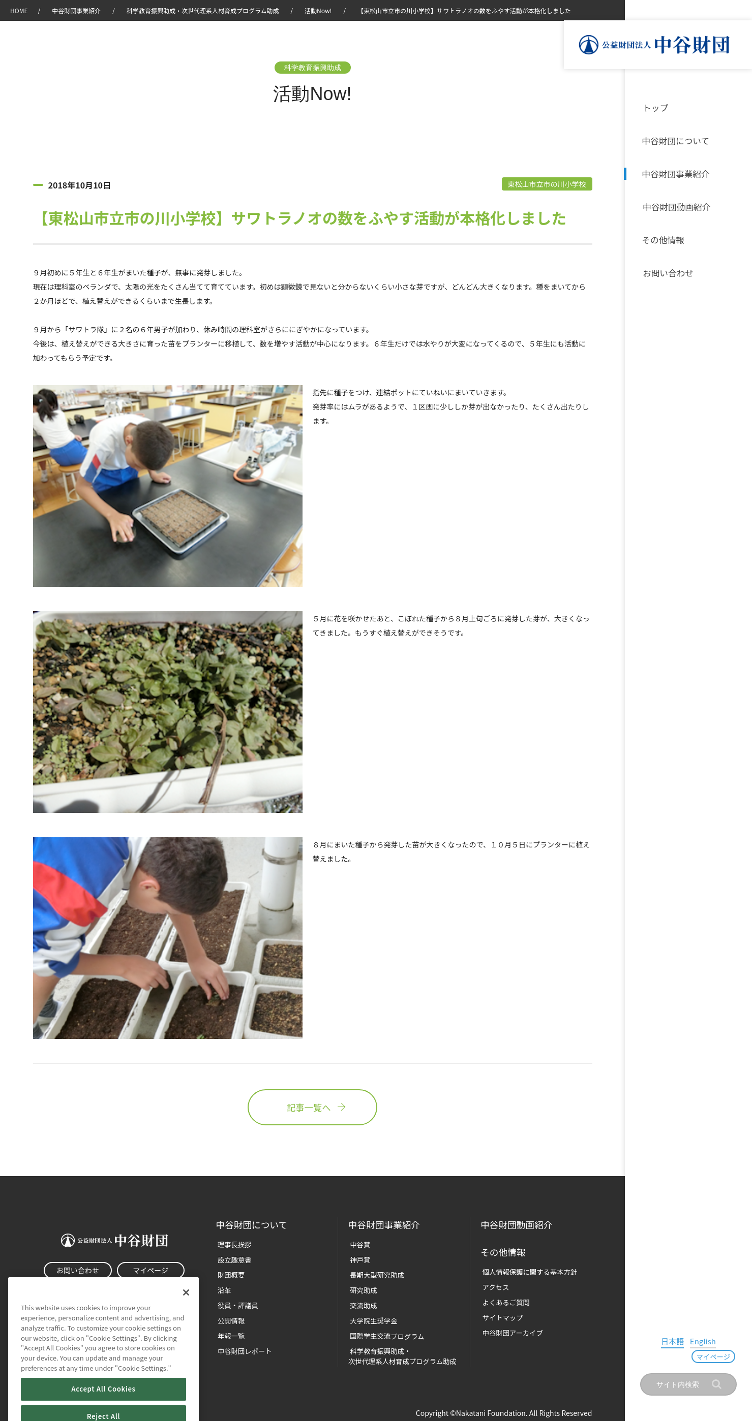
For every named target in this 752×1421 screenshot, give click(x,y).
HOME (18, 10)
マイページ (718, 1357)
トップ (655, 108)
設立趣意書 (232, 1260)
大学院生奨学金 (371, 1319)
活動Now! (318, 10)
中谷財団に (252, 1225)
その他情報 (663, 238)
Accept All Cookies (103, 1403)
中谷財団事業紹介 (675, 173)
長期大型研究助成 (374, 1274)
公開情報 (229, 1319)
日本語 (650, 1356)
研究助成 (361, 1289)
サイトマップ (500, 1316)
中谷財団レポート (242, 1349)
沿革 (737, 205)
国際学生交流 (384, 1334)
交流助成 (361, 1304)
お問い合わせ (667, 270)
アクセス (493, 1286)
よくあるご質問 (503, 1301)
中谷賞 (358, 1244)
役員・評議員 (236, 1304)
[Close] (186, 1307)
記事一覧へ (312, 1108)
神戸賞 (358, 1260)
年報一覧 (229, 1334)
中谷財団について (675, 140)
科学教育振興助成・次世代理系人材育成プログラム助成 (203, 10)
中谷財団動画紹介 (675, 205)
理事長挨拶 (232, 1244)
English (679, 1356)
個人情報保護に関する (526, 1271)
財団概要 (229, 1274)
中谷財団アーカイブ (509, 1331)
